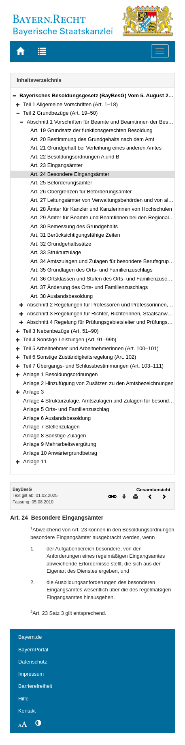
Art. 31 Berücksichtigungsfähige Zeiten (75, 235)
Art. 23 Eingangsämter (56, 165)
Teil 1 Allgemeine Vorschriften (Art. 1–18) (70, 104)
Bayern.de (30, 637)
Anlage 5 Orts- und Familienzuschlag (66, 409)
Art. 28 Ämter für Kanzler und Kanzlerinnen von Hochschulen (101, 209)
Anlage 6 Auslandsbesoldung (57, 418)
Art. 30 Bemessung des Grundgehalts (74, 226)
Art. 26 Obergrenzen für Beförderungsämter (81, 191)
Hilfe (23, 699)
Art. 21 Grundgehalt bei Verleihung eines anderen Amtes (96, 148)
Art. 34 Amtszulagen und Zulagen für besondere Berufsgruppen (104, 261)
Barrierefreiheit (35, 686)
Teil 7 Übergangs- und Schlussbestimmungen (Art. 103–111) (93, 366)
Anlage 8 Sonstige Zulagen (54, 435)
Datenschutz (32, 662)
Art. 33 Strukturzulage (55, 252)
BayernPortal (33, 650)
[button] (14, 95)
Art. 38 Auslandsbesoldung (61, 296)
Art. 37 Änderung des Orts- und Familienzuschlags (89, 287)
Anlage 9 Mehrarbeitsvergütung (59, 444)
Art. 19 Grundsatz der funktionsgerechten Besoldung (91, 130)
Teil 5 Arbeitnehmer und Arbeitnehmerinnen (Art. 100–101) (91, 348)
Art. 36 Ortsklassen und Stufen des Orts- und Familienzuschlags (105, 279)
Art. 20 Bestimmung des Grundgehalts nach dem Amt (92, 139)
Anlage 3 (33, 392)
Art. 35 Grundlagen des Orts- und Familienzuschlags (91, 270)
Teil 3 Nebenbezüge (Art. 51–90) (61, 331)
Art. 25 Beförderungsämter (61, 183)
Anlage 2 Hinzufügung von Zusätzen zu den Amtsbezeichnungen (98, 383)
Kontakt (27, 711)
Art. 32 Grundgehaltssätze (60, 244)
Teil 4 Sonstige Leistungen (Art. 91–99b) (69, 339)
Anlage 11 (35, 461)
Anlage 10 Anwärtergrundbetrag (60, 453)
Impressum (31, 674)
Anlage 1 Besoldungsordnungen (60, 374)
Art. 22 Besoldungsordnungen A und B (74, 157)
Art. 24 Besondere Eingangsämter (69, 174)
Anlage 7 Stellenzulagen (51, 427)
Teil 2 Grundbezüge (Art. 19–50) (60, 113)
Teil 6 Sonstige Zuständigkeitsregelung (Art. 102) (79, 357)
